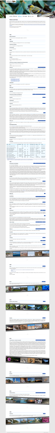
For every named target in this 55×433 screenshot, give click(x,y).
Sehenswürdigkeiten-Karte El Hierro (15, 79)
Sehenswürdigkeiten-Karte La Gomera (15, 80)
